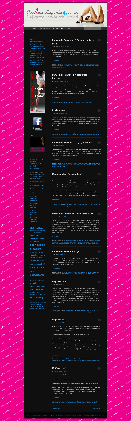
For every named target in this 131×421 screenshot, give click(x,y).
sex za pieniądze (96, 164)
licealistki (59, 164)
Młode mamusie (34, 43)
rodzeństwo (95, 272)
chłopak (40, 228)
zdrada (53, 166)
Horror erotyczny (34, 37)
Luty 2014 (32, 195)
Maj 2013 (32, 210)
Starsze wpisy (56, 34)
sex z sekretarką (67, 102)
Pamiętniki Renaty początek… (67, 251)
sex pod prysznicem (63, 134)
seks (96, 133)
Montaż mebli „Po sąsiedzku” (67, 174)
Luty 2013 (32, 216)
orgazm (65, 242)
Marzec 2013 (33, 214)
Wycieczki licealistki (35, 64)
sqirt (75, 243)
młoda (81, 101)
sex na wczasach (92, 310)
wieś (73, 273)
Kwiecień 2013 (34, 212)
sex (74, 164)
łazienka (90, 134)
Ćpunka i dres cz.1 (35, 166)
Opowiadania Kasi (70, 133)
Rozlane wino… (60, 110)
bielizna (93, 163)
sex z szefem (74, 102)
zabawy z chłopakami (80, 273)
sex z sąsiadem (72, 134)
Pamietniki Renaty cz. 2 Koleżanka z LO (72, 213)
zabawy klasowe (33, 304)
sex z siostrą (83, 312)
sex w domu (80, 204)
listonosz (32, 241)
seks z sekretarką (87, 101)
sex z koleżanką (76, 312)
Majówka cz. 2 (59, 319)
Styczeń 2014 (33, 196)
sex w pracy (60, 102)
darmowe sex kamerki (34, 230)
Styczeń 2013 (33, 217)
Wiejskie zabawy (81, 272)
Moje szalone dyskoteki (36, 41)
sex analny (63, 204)
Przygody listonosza (35, 55)
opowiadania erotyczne (57, 242)
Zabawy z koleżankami (36, 66)
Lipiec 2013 (33, 207)
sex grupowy (61, 65)
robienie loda (69, 164)
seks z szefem (95, 101)
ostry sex (97, 203)
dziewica (90, 272)
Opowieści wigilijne (35, 51)
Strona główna (33, 28)
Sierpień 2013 (33, 205)
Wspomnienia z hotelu (36, 60)
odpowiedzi (96, 134)
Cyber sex (32, 36)
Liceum (41, 239)
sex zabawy (35, 289)
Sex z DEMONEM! (34, 168)
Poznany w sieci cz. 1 (35, 158)
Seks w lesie (91, 64)
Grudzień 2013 (34, 198)
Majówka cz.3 (59, 281)
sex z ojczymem (87, 164)
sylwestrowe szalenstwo (36, 57)
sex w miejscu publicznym (77, 65)
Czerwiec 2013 (34, 209)
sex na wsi (62, 273)
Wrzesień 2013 (34, 203)
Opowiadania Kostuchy (36, 46)
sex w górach (62, 312)
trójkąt (79, 102)
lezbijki (92, 240)
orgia (69, 242)
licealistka (54, 164)
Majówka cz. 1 (59, 368)
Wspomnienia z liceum (82, 163)
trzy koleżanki (83, 243)
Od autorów (55, 28)
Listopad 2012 (33, 221)
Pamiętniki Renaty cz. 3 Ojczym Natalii (72, 142)
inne (31, 39)
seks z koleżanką (82, 242)
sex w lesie (67, 65)
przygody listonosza (39, 252)
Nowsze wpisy (97, 34)
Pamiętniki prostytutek (71, 64)
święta (43, 308)
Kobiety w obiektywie (45, 28)
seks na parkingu (84, 64)
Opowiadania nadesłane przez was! (83, 133)
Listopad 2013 (33, 200)
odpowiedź (61, 67)
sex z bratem (68, 273)
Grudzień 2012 (34, 219)
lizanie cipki (97, 240)
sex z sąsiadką (80, 134)
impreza (31, 233)
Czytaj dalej (56, 60)
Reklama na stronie (65, 28)
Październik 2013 (34, 202)
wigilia (38, 302)
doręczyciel (43, 230)
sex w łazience (86, 204)
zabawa (86, 134)
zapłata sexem (61, 206)
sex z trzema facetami (89, 65)
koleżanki (97, 163)
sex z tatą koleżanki (68, 243)
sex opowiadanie (79, 164)
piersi (32, 252)
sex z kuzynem (41, 294)
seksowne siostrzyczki (36, 257)
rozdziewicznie (55, 273)
